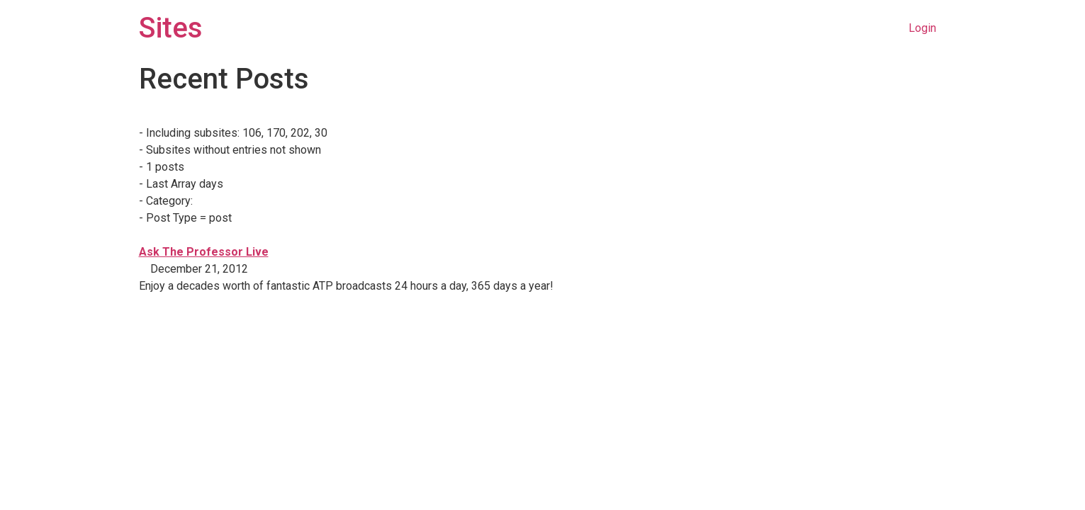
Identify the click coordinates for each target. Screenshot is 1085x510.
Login (922, 28)
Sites (171, 28)
